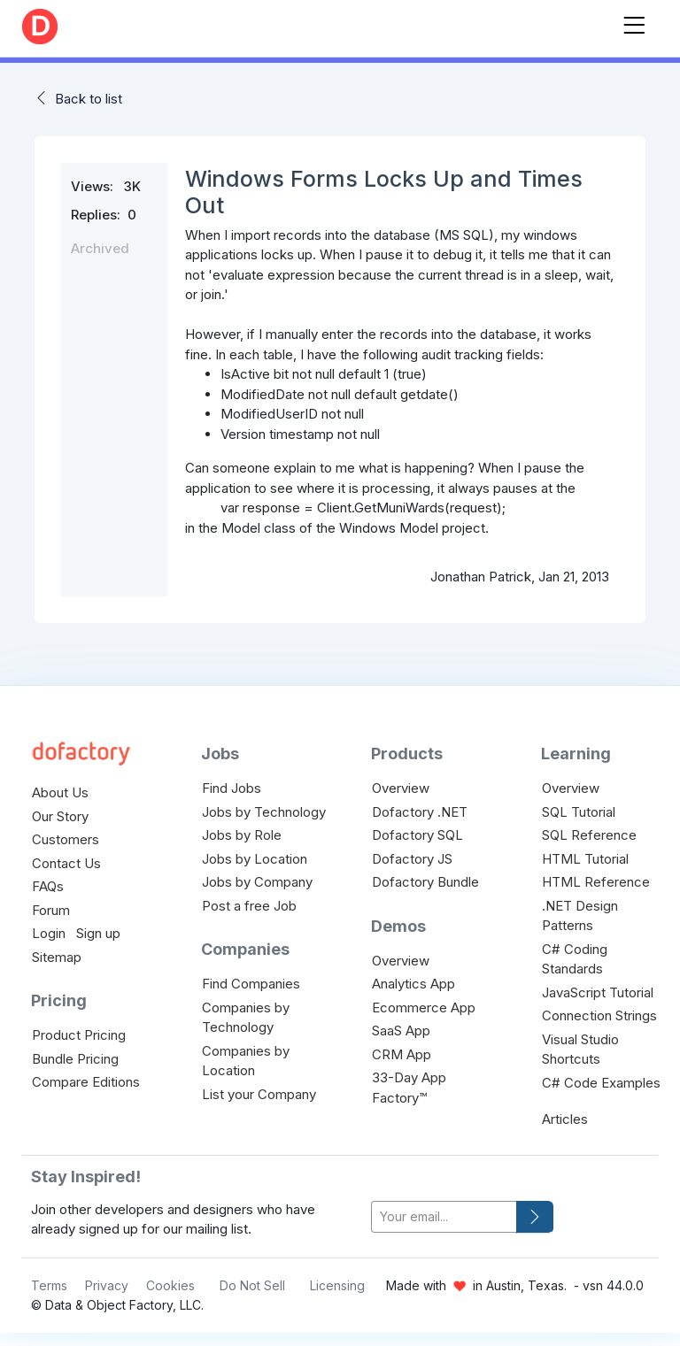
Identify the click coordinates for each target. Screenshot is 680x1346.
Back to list (88, 98)
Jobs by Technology (264, 812)
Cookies (170, 1285)
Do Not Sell (252, 1285)
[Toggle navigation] (634, 21)
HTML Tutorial (585, 858)
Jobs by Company (257, 881)
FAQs (48, 886)
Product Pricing (79, 1035)
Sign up (98, 933)
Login (49, 933)
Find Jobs (231, 788)
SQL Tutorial (578, 812)
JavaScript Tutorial (597, 992)
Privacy (106, 1285)
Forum (51, 910)
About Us (60, 792)
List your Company (259, 1094)
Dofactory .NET (420, 812)
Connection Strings (599, 1015)
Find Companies (251, 983)
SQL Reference (589, 835)
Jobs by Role (242, 835)
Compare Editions (86, 1081)
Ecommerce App (423, 1007)
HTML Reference (596, 881)
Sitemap (56, 957)
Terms (49, 1285)
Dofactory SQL (417, 835)
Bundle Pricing (75, 1058)
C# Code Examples (601, 1082)
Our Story (60, 816)
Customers (65, 839)
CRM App (401, 1054)
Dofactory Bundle (425, 881)
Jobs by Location (254, 858)
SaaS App (401, 1030)
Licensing (337, 1285)
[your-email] (444, 1217)
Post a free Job (249, 905)
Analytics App (413, 983)
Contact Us (66, 863)
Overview (400, 788)
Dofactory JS (412, 858)
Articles (565, 1119)
